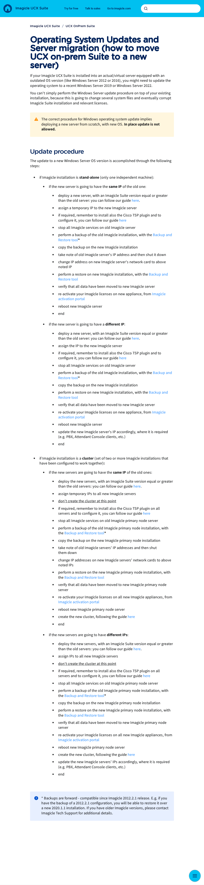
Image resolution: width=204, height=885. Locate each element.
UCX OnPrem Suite (80, 26)
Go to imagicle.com (119, 8)
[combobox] (170, 8)
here (135, 200)
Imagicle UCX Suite (31, 8)
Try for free (71, 8)
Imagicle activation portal (78, 602)
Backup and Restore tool (84, 533)
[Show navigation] (195, 876)
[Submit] (145, 8)
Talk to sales (92, 8)
